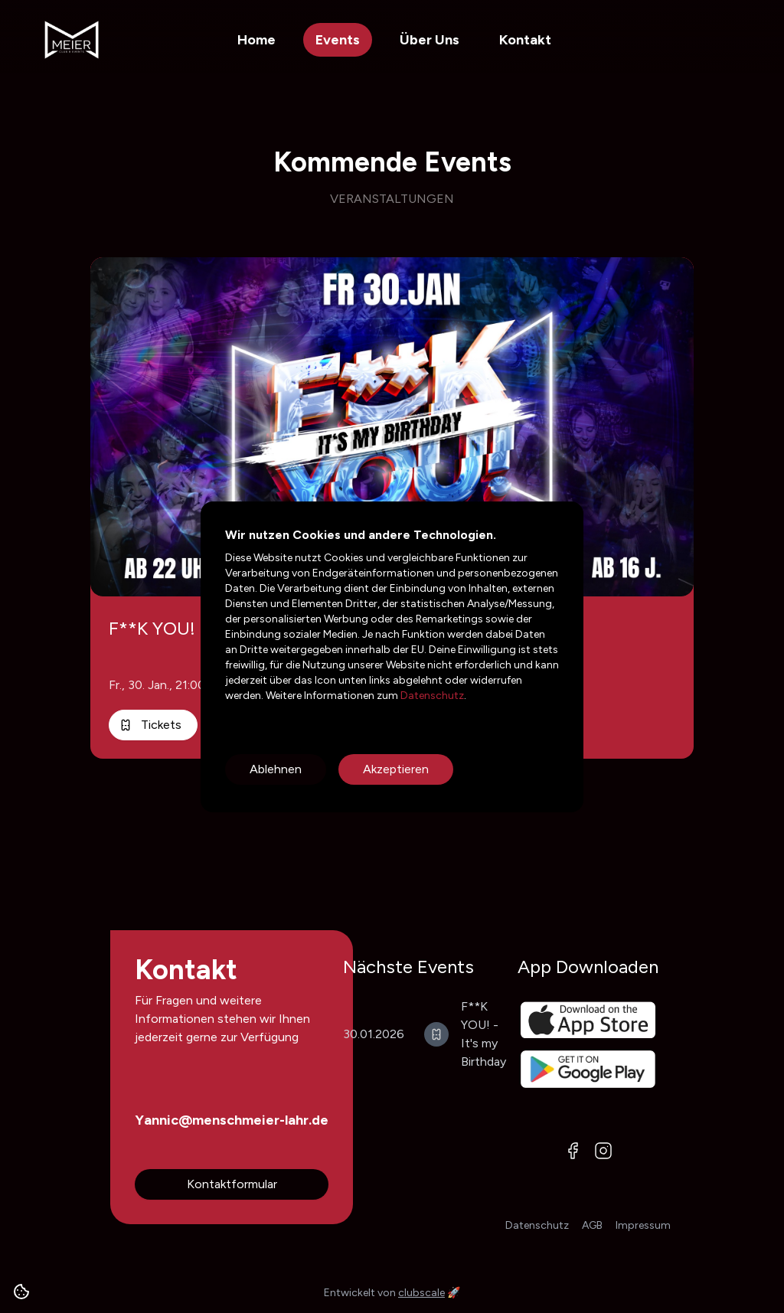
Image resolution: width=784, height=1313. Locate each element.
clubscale (421, 1292)
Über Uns (429, 39)
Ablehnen (276, 769)
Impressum (643, 1225)
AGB (592, 1225)
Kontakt (525, 39)
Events (337, 39)
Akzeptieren (396, 769)
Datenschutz (431, 695)
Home (256, 39)
